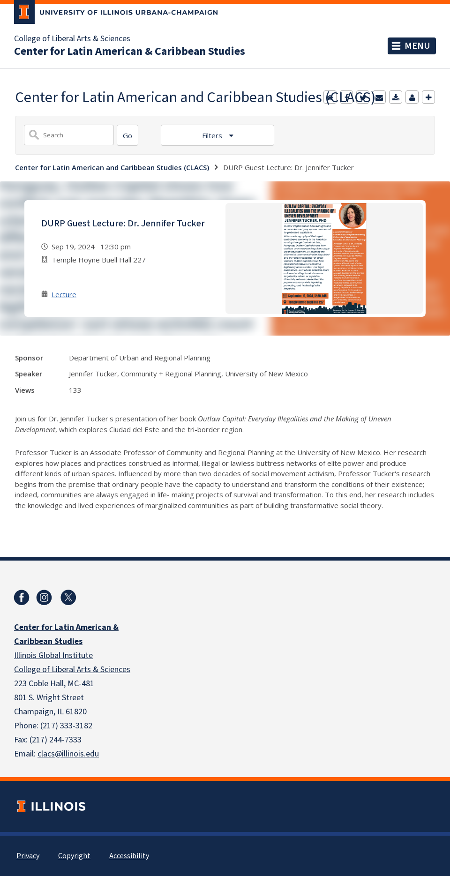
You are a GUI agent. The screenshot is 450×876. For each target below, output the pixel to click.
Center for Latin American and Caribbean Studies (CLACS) (112, 167)
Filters (213, 135)
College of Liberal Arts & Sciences (72, 39)
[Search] (127, 135)
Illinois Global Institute (53, 655)
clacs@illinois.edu (68, 754)
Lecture (64, 294)
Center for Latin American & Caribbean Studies (129, 52)
